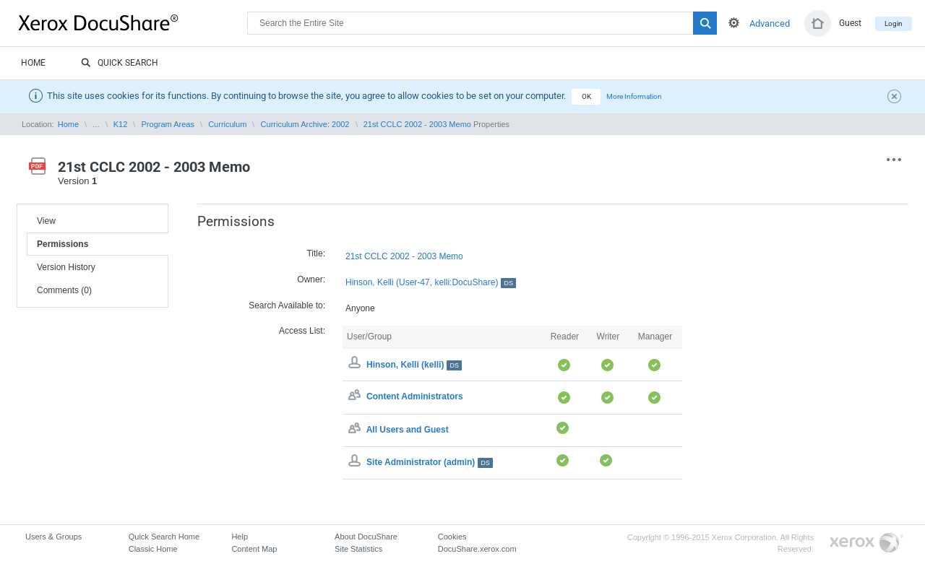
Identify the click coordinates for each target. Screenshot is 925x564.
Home (33, 63)
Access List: (302, 331)
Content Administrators (414, 397)
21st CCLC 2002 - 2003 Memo (417, 124)
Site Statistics (358, 549)
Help (239, 536)
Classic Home (153, 549)
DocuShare (133, 22)
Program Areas (168, 124)
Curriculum (227, 124)
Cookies (452, 536)
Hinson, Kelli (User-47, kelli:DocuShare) (430, 282)
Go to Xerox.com (866, 543)
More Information (634, 96)
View (46, 221)
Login (894, 23)
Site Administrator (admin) (429, 462)
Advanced (769, 23)
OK (586, 96)
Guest (850, 23)
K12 (120, 124)
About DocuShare (366, 536)
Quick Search (119, 63)
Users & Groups (53, 536)
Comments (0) (64, 290)
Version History (66, 267)
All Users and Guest (407, 430)
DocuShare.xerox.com (477, 549)
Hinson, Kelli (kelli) (414, 365)
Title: (315, 253)
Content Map (254, 549)
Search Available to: (287, 305)
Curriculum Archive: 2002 (305, 124)
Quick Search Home (164, 536)
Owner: (311, 279)
